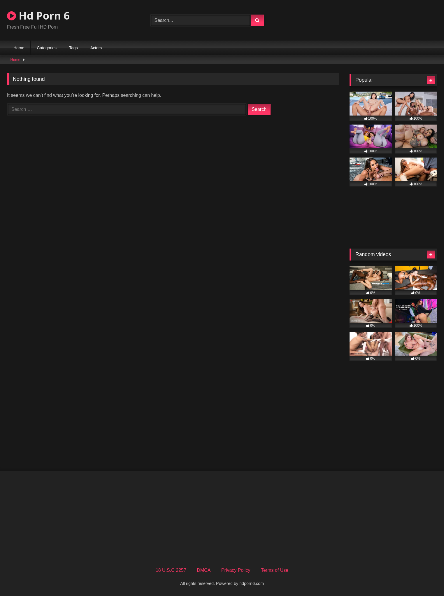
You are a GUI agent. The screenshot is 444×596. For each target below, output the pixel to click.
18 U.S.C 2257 (171, 570)
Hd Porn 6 (38, 15)
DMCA (203, 570)
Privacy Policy (235, 570)
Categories (47, 48)
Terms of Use (274, 570)
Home (18, 48)
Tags (73, 48)
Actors (96, 48)
